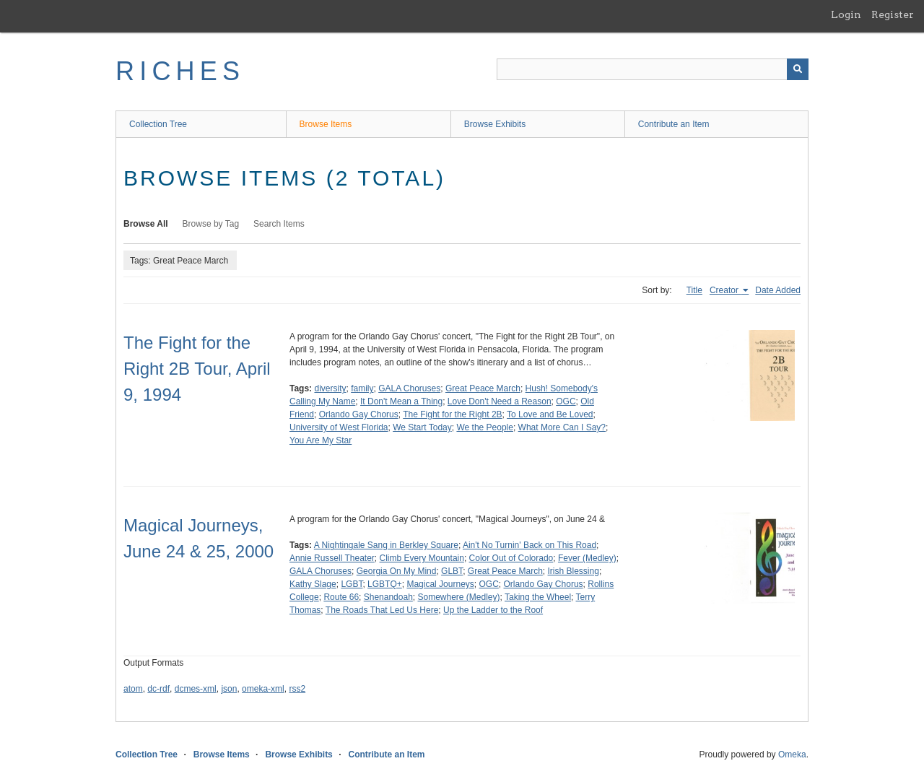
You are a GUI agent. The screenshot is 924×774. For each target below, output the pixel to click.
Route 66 (341, 597)
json (229, 689)
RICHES (180, 71)
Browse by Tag (211, 224)
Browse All (145, 224)
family (362, 388)
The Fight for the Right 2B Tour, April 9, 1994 (197, 368)
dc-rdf (158, 689)
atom (133, 689)
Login (846, 14)
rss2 (297, 689)
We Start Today (422, 427)
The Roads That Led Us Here (382, 610)
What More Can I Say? (562, 427)
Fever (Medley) (587, 558)
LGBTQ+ (384, 584)
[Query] (652, 69)
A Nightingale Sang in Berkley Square (386, 545)
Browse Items (326, 124)
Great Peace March (482, 388)
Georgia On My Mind (397, 571)
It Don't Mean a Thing (401, 401)
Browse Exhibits (495, 124)
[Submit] (797, 69)
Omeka (792, 754)
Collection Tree (158, 124)
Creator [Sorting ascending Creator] (725, 290)
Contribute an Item (674, 124)
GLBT (452, 571)
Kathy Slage (312, 584)
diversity (330, 388)
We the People (484, 427)
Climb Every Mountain (422, 558)
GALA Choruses (409, 388)
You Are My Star (320, 440)
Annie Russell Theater (332, 558)
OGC (565, 401)
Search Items (279, 224)
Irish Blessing (573, 571)
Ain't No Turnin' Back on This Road (529, 545)
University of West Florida (338, 427)
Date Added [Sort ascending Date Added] (778, 290)
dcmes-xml (196, 689)
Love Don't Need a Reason (500, 401)
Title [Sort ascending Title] (694, 290)
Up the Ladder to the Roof (493, 610)
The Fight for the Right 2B (452, 414)
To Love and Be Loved (550, 414)
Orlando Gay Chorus (358, 414)
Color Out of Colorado (511, 558)
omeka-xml (263, 689)
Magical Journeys (440, 584)
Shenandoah (388, 597)
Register (892, 14)
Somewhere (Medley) (459, 597)
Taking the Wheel (538, 597)
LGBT (351, 584)
